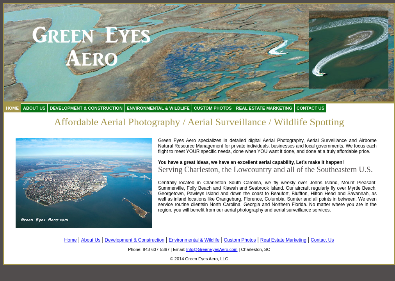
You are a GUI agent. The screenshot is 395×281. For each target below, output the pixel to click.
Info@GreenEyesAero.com (212, 249)
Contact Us (310, 108)
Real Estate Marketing (264, 108)
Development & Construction (86, 108)
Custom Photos (213, 108)
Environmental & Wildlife (158, 108)
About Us (34, 108)
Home (12, 108)
